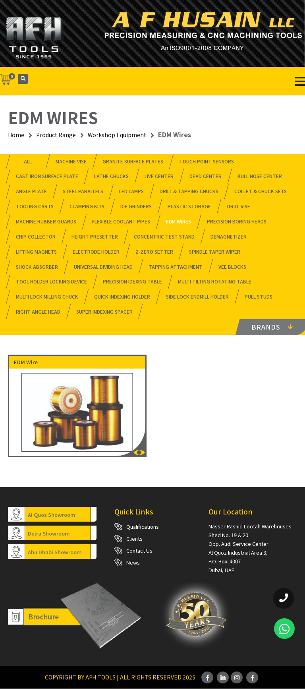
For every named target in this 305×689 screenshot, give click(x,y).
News (133, 563)
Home (16, 135)
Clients (134, 539)
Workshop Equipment (117, 135)
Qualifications (142, 527)
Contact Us (139, 551)
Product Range (56, 135)
